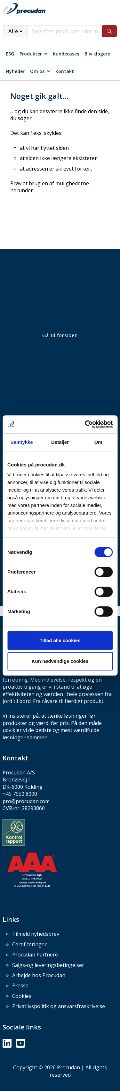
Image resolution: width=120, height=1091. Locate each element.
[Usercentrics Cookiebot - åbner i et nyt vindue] (85, 424)
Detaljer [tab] (60, 442)
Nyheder (15, 71)
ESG (10, 54)
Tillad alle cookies (59, 640)
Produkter (31, 54)
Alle (13, 31)
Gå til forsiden (60, 335)
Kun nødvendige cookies (60, 661)
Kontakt (64, 71)
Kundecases (66, 54)
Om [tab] (98, 442)
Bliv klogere (97, 54)
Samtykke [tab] (22, 442)
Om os (37, 71)
